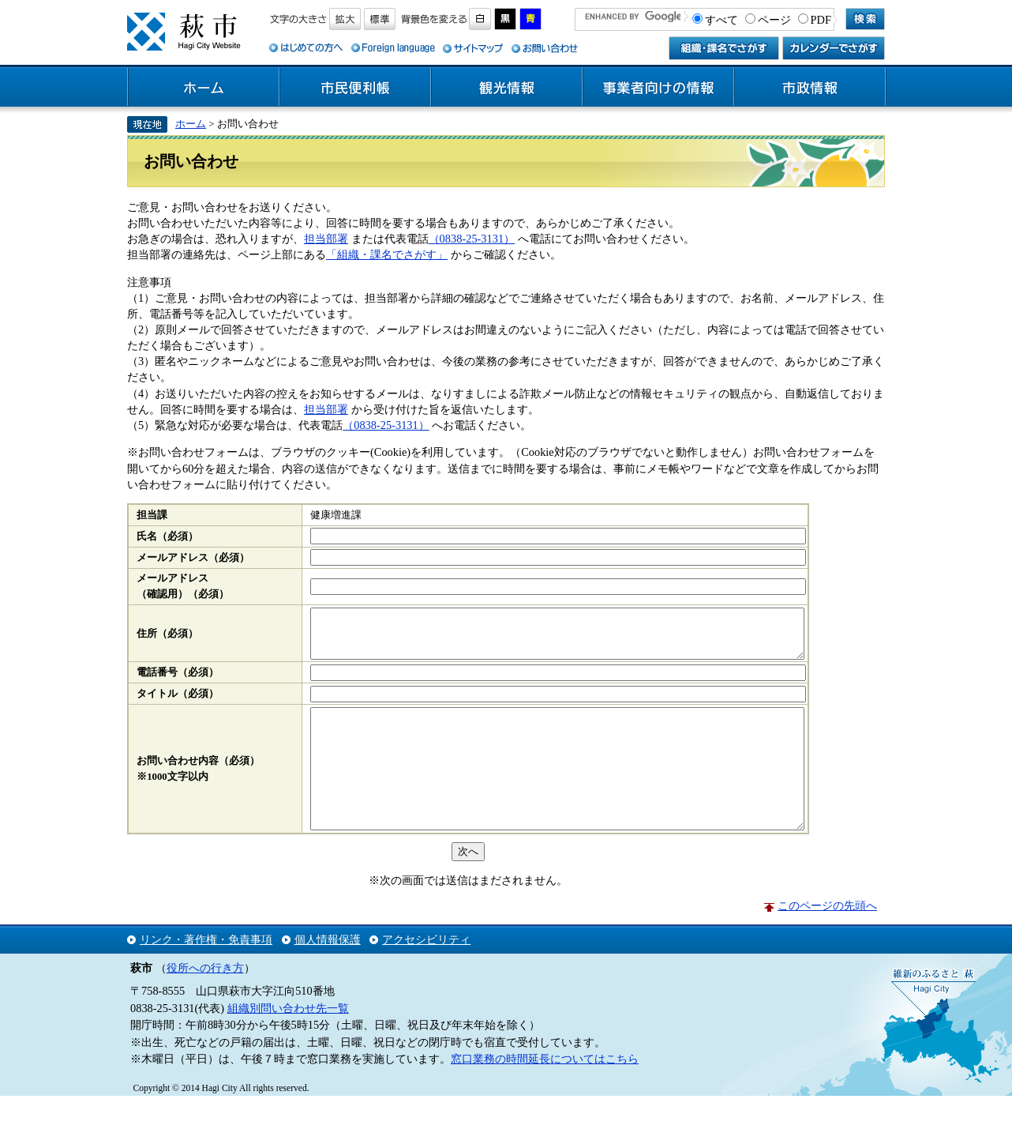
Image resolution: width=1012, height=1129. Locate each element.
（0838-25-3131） (472, 238)
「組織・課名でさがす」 (387, 254)
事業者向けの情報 (658, 87)
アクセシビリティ (426, 972)
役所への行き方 (205, 1001)
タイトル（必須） (178, 703)
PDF (821, 19)
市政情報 (810, 87)
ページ (774, 19)
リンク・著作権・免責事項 (206, 972)
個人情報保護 (327, 972)
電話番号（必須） (178, 681)
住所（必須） (167, 638)
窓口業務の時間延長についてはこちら (545, 1092)
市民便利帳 (355, 87)
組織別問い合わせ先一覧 (288, 1041)
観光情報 (507, 87)
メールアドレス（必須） (193, 557)
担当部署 (326, 238)
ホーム (203, 87)
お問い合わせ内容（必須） (198, 782)
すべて (721, 19)
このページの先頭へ (827, 938)
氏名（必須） (167, 536)
